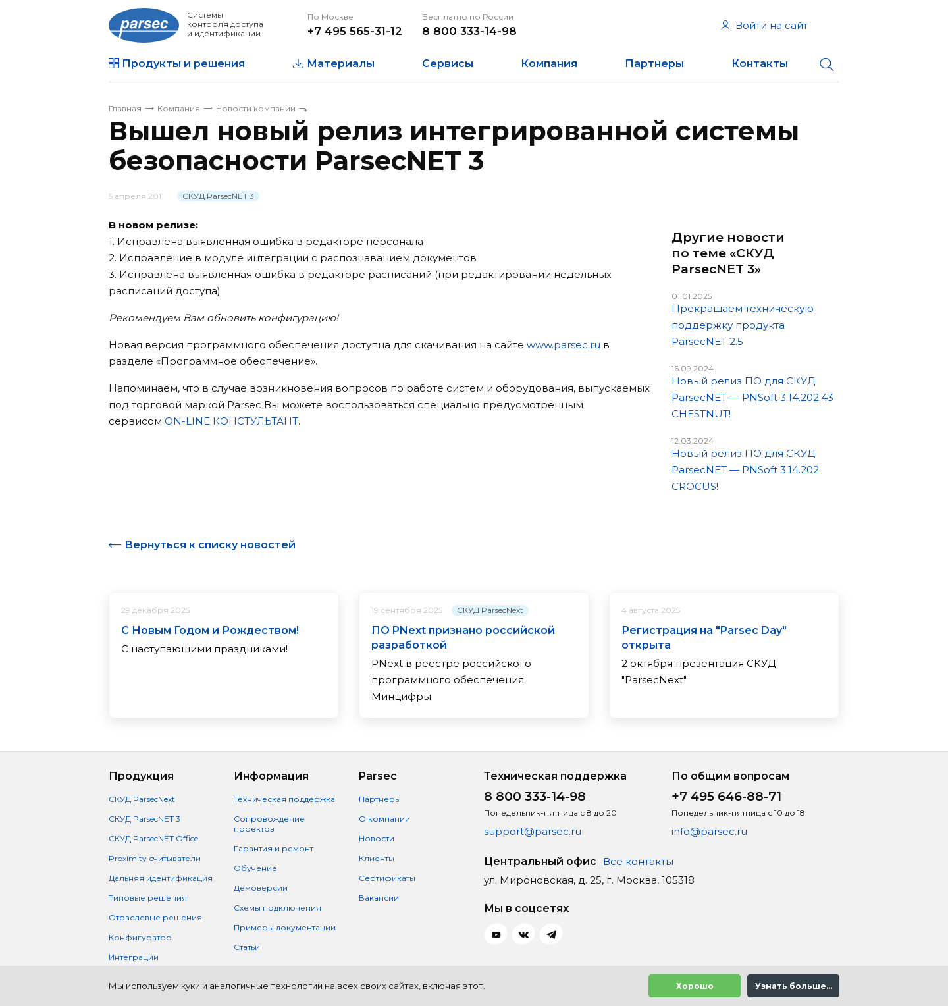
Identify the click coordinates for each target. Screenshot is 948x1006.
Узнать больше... (793, 986)
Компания (549, 63)
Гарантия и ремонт (273, 848)
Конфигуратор (140, 937)
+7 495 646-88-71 (726, 796)
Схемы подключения (277, 908)
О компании (384, 819)
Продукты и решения (183, 63)
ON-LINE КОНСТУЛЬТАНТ (231, 421)
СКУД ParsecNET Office (153, 838)
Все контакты (638, 861)
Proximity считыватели (155, 858)
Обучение (255, 868)
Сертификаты (387, 878)
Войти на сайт (764, 25)
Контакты (759, 63)
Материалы (341, 63)
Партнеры (654, 63)
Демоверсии (261, 888)
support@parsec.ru (532, 831)
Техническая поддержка (284, 799)
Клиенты (376, 858)
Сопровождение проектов (269, 824)
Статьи (247, 947)
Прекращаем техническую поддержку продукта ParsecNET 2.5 (743, 325)
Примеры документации (285, 927)
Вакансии (379, 898)
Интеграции (134, 957)
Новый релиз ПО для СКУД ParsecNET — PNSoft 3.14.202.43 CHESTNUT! (752, 397)
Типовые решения (148, 898)
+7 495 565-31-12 (354, 31)
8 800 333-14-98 (469, 31)
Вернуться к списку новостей (210, 545)
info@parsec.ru (709, 831)
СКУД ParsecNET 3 (218, 196)
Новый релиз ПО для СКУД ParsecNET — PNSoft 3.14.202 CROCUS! (745, 469)
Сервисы (447, 63)
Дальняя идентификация (161, 878)
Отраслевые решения (155, 917)
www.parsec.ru (563, 344)
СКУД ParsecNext (490, 610)
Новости (376, 838)
